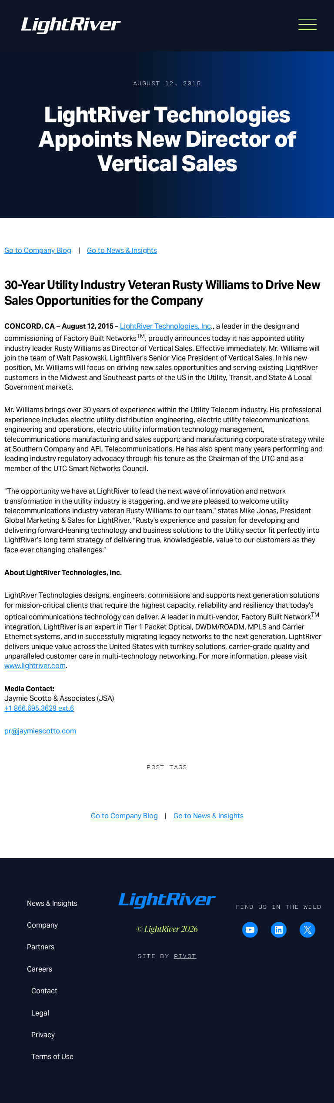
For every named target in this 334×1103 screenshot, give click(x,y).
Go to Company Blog (37, 250)
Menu (303, 22)
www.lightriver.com (35, 665)
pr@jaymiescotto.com (40, 731)
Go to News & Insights (122, 250)
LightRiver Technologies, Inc (165, 326)
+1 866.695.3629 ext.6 (39, 708)
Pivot (185, 956)
